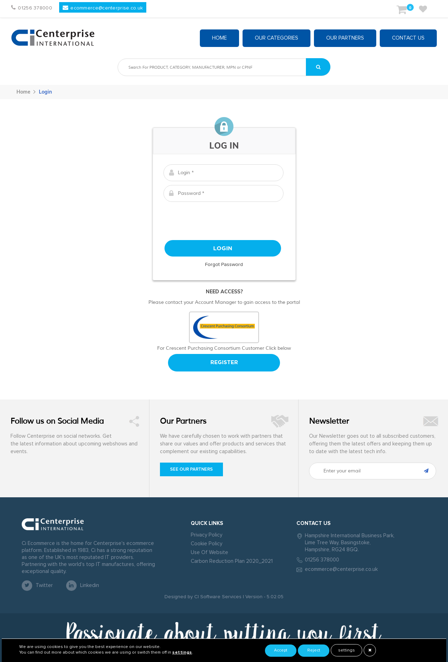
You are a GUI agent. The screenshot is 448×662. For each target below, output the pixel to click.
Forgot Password (224, 264)
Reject (313, 650)
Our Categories (276, 38)
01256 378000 (322, 559)
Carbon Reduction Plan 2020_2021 (232, 561)
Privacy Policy (206, 535)
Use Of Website (209, 552)
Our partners (345, 38)
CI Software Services (217, 596)
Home (219, 38)
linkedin (82, 585)
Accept (280, 650)
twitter (37, 585)
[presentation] (224, 219)
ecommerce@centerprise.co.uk (341, 569)
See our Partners (191, 469)
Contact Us (408, 38)
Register (224, 362)
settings (346, 650)
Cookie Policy (206, 543)
